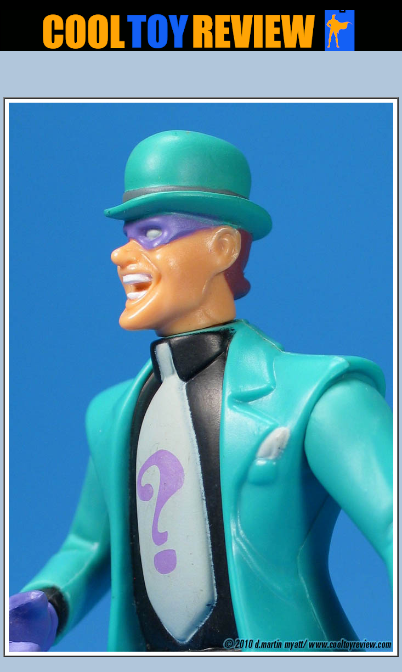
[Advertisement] (201, 77)
